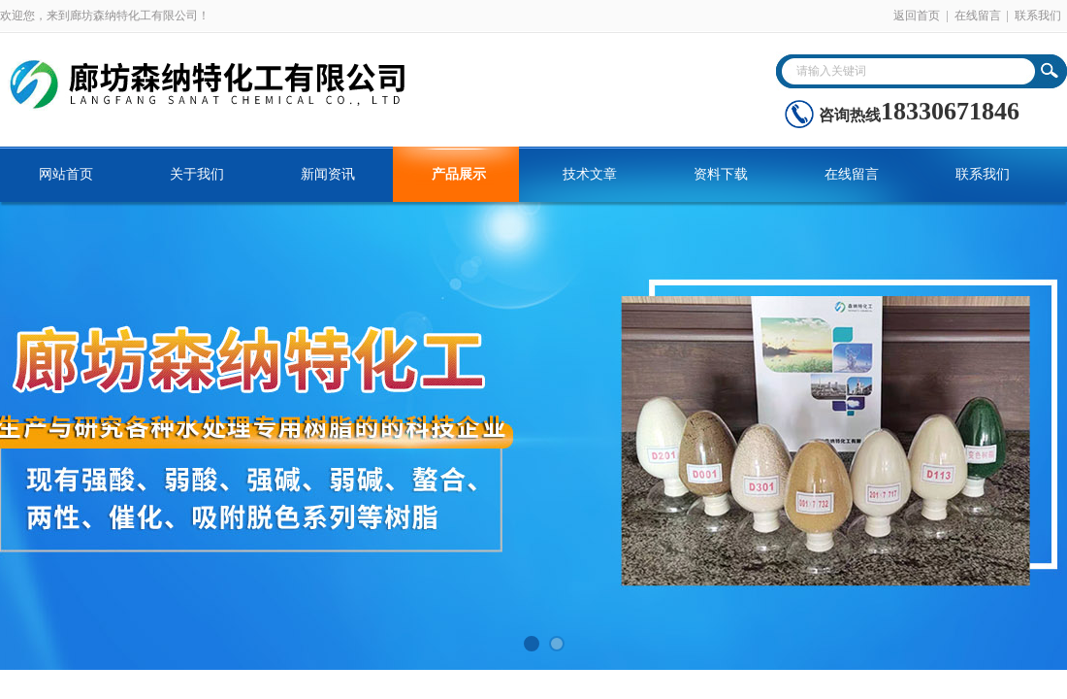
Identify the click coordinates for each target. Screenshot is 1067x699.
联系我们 (1038, 15)
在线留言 (977, 15)
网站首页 (66, 174)
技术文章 (590, 174)
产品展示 (459, 174)
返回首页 (916, 15)
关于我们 (197, 174)
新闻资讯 (328, 174)
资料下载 (721, 174)
